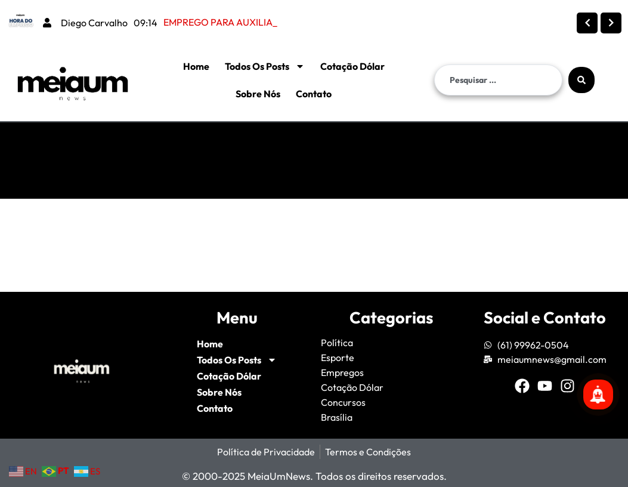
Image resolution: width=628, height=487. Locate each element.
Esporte (337, 357)
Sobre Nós (258, 94)
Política (337, 343)
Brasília (336, 417)
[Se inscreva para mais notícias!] (598, 394)
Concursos (343, 402)
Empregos (342, 372)
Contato (314, 94)
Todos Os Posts (265, 66)
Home (196, 66)
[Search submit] (581, 80)
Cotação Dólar (352, 66)
